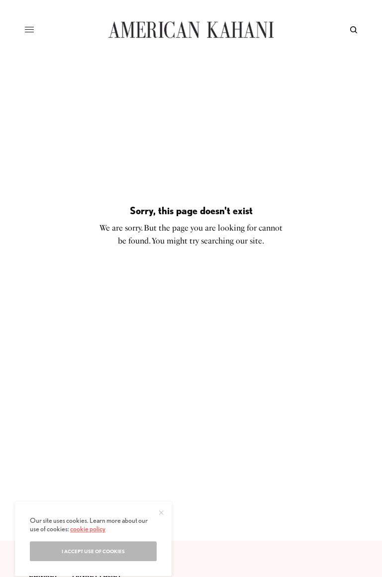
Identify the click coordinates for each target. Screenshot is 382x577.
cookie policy (87, 547)
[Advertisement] (191, 466)
